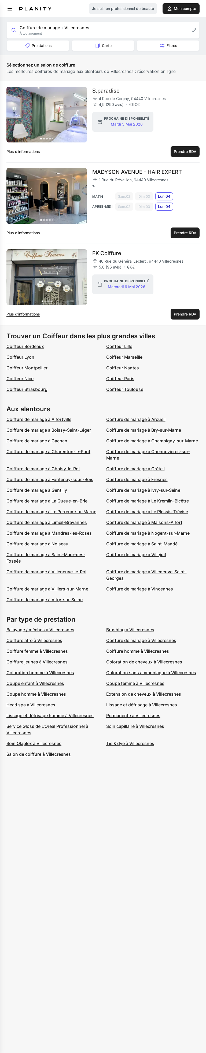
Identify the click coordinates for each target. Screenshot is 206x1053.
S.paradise (106, 90)
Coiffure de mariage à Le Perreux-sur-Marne (51, 511)
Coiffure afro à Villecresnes (34, 640)
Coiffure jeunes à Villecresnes (37, 662)
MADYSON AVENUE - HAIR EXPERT (137, 172)
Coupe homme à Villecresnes (36, 694)
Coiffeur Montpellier (26, 367)
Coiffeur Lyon (20, 357)
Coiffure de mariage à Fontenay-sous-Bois (49, 479)
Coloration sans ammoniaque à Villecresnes (151, 672)
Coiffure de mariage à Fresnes (137, 479)
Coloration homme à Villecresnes (40, 672)
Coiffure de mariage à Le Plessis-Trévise (147, 511)
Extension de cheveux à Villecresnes (143, 694)
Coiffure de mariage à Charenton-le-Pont (48, 451)
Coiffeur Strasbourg (26, 389)
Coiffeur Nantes (122, 367)
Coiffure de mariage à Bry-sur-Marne (143, 430)
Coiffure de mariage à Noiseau (37, 543)
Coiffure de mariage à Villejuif (136, 554)
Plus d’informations (23, 151)
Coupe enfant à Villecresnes (35, 683)
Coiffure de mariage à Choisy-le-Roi (43, 468)
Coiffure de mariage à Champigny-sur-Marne (152, 440)
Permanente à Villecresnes (133, 715)
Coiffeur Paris (120, 378)
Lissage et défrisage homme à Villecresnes (50, 715)
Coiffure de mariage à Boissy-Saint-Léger (48, 430)
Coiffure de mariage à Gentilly (36, 490)
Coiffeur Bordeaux (25, 346)
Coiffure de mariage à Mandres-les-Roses (49, 533)
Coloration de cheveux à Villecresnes (144, 662)
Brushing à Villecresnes (130, 629)
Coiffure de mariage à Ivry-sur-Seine (143, 490)
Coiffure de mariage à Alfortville (38, 419)
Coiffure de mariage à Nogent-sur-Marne (148, 533)
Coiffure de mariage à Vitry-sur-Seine (44, 599)
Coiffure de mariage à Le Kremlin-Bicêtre (147, 501)
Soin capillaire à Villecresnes (135, 726)
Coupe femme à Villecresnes (135, 683)
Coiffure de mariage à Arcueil (135, 419)
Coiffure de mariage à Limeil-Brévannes (46, 522)
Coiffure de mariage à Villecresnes (141, 640)
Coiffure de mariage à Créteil (135, 468)
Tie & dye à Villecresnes (130, 743)
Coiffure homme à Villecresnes (137, 651)
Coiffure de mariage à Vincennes (139, 589)
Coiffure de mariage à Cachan (36, 440)
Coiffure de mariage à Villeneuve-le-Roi (46, 571)
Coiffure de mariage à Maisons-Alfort (144, 522)
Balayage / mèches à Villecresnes (40, 629)
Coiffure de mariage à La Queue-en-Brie (46, 501)
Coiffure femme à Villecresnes (37, 651)
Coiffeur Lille (119, 346)
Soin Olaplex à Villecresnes (33, 743)
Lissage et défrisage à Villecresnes (141, 704)
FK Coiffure (106, 253)
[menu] (9, 8)
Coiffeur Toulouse (124, 389)
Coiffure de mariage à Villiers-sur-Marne (47, 589)
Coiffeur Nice (20, 378)
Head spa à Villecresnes (30, 704)
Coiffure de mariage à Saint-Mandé (142, 543)
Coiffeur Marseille (124, 357)
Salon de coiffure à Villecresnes (38, 754)
